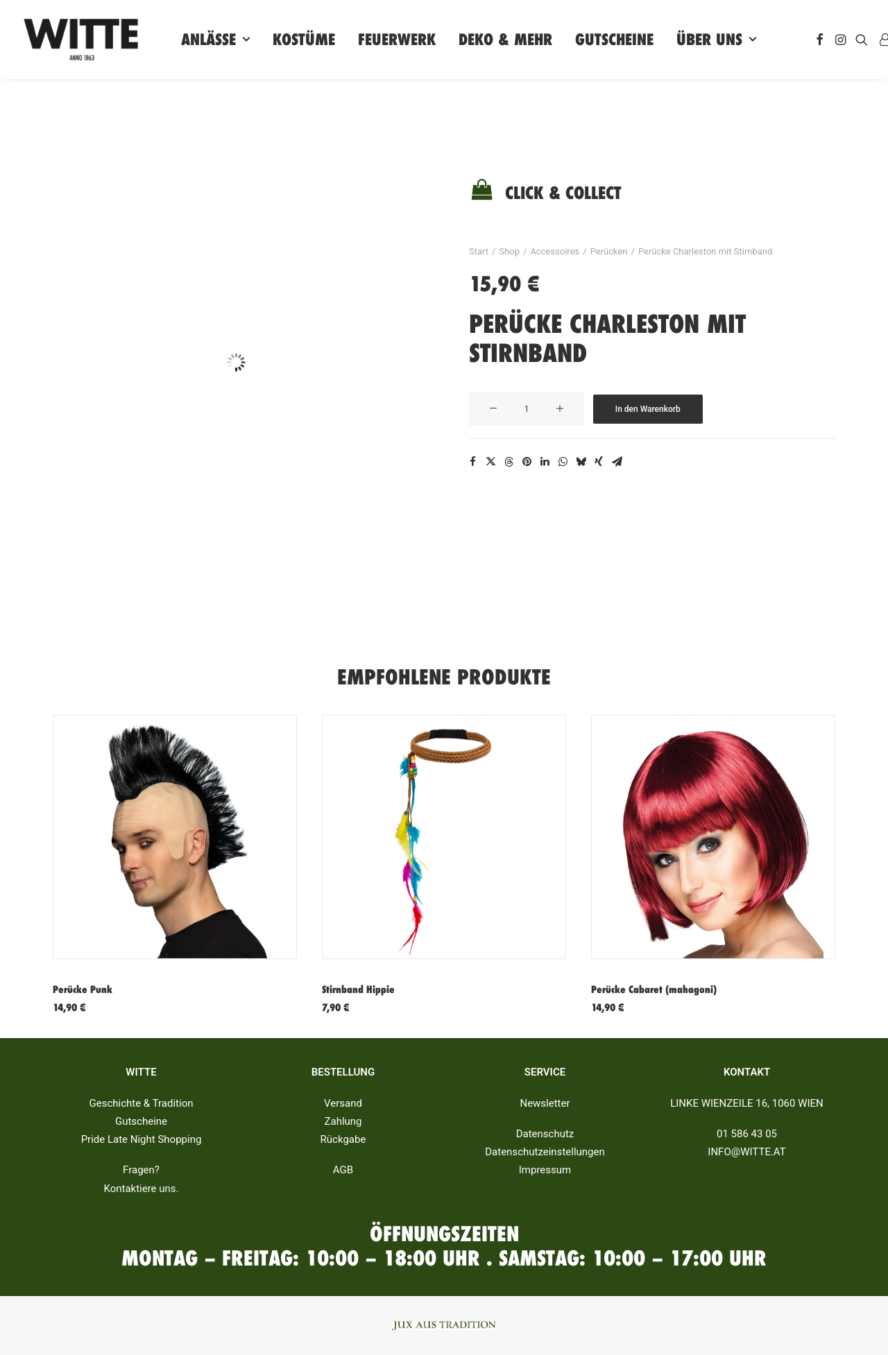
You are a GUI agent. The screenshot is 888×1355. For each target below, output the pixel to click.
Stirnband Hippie (358, 989)
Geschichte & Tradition (141, 1103)
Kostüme (304, 39)
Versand (343, 1103)
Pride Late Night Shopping (141, 1139)
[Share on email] (616, 462)
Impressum (545, 1170)
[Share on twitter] (490, 462)
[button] (819, 39)
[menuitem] (215, 39)
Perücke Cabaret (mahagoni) (654, 989)
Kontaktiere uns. (140, 1188)
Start (478, 251)
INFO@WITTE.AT (746, 1152)
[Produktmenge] (526, 409)
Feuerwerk (397, 39)
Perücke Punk (82, 989)
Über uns (716, 39)
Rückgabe (343, 1139)
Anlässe (215, 39)
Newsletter (545, 1103)
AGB (343, 1170)
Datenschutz (545, 1134)
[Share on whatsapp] (562, 462)
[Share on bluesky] (580, 462)
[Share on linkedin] (544, 462)
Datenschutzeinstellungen (545, 1152)
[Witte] (81, 39)
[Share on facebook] (472, 462)
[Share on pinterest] (526, 462)
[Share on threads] (508, 462)
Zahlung (342, 1121)
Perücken (609, 251)
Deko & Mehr (505, 39)
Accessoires (554, 251)
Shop (509, 251)
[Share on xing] (598, 462)
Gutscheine (614, 39)
